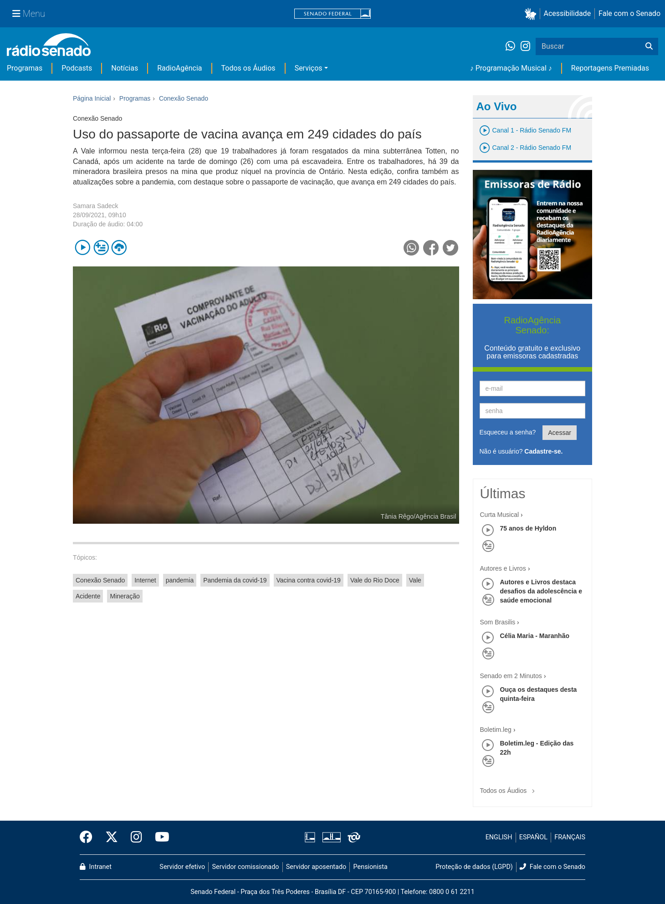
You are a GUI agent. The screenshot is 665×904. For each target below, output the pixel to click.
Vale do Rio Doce (374, 580)
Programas (24, 68)
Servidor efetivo (182, 867)
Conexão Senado (100, 580)
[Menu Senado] (29, 14)
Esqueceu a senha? (508, 432)
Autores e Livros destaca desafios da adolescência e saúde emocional (541, 591)
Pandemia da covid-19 (234, 580)
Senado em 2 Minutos (511, 675)
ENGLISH (499, 837)
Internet (145, 580)
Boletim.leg (496, 729)
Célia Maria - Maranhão (535, 635)
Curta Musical (499, 514)
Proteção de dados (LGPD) (474, 867)
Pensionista (370, 867)
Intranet (96, 867)
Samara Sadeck (95, 205)
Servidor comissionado (245, 867)
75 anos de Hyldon (528, 528)
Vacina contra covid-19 (308, 580)
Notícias (124, 68)
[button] (532, 14)
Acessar (559, 432)
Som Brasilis (498, 622)
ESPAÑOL (533, 837)
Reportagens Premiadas (610, 68)
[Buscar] (649, 46)
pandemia (180, 580)
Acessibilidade (567, 13)
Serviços (308, 68)
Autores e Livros (503, 568)
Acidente (88, 596)
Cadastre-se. (543, 451)
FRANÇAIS (569, 837)
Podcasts (76, 68)
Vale (415, 580)
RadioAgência (179, 68)
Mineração (124, 596)
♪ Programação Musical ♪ (511, 68)
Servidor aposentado (316, 867)
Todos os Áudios (248, 68)
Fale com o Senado (629, 13)
